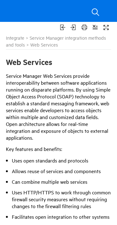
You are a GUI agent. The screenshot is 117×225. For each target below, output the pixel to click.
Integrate (15, 38)
